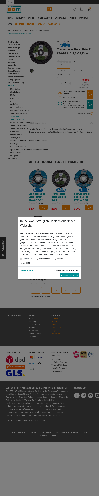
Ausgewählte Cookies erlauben (66, 270)
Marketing (27, 263)
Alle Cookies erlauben (69, 275)
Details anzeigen (27, 270)
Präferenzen (44, 259)
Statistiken (62, 259)
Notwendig (27, 259)
